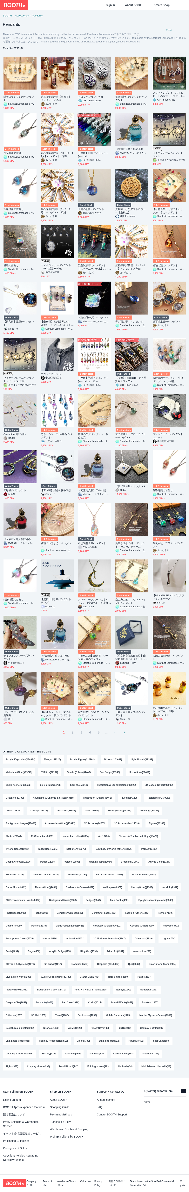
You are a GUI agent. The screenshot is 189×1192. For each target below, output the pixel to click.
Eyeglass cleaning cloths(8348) (155, 900)
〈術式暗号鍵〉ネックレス (130, 486)
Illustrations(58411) (139, 772)
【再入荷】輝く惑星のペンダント (130, 714)
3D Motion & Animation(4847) (109, 938)
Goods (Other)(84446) (79, 772)
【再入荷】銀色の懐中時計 (56, 490)
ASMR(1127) (75, 1028)
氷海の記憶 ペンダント (91, 209)
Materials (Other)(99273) (19, 772)
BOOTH (7, 15)
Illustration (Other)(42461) (97, 797)
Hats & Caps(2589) (118, 977)
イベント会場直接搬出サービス (22, 1133)
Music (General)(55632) (18, 785)
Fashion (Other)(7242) (137, 913)
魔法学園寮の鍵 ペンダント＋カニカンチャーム (130, 545)
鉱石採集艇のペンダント (167, 321)
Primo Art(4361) (115, 951)
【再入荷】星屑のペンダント (18, 323)
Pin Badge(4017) (53, 964)
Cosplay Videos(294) (38, 1066)
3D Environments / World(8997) (23, 900)
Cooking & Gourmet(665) (19, 1053)
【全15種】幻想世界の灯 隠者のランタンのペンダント (56, 323)
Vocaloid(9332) (170, 887)
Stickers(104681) (113, 759)
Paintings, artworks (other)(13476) (113, 849)
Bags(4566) (34, 951)
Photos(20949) (14, 836)
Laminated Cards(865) (18, 1040)
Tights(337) (12, 1066)
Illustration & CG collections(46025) (116, 785)
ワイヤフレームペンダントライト (168, 154)
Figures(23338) (156, 823)
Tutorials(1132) (51, 1028)
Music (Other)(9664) (46, 887)
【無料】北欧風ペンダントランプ (56, 601)
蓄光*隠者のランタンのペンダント (131, 98)
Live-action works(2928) (19, 977)
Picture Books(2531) (17, 989)
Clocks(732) (83, 1040)
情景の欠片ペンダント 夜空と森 (93, 436)
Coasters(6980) (14, 925)
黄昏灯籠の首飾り (163, 490)
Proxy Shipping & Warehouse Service (20, 1124)
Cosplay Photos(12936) (18, 861)
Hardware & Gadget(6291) (107, 925)
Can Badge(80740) (110, 772)
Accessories (22, 15)
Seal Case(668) (161, 1040)
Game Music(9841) (16, 887)
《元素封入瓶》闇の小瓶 (17, 539)
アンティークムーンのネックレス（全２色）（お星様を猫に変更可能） (93, 601)
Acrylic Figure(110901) (82, 759)
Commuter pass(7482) (104, 913)
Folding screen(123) (98, 1066)
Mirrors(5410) (50, 938)
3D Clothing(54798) (50, 785)
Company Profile (31, 1183)
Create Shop (162, 5)
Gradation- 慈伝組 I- (14, 434)
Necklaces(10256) (77, 874)
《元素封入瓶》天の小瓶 (92, 490)
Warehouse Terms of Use (66, 1183)
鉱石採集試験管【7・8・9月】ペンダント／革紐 (56, 211)
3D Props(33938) (39, 810)
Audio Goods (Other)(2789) (56, 977)
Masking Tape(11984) (100, 861)
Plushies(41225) (129, 797)
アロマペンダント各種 (91, 96)
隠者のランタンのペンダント (18, 98)
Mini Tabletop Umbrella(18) (156, 1066)
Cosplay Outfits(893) (151, 1028)
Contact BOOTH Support (112, 1114)
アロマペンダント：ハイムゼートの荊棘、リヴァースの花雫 (168, 94)
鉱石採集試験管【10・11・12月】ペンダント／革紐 (57, 155)
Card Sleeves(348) (123, 1053)
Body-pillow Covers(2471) (51, 989)
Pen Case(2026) (70, 1002)
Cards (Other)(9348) (142, 887)
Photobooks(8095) (16, 913)
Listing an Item (12, 1099)
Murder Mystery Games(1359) (155, 1015)
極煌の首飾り (11, 265)
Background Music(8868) (63, 900)
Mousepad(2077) (149, 989)
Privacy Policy (98, 1183)
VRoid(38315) (13, 810)
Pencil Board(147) (68, 1066)
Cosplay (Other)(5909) (142, 925)
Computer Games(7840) (70, 913)
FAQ (99, 1107)
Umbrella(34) (125, 1066)
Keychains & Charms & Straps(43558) (53, 797)
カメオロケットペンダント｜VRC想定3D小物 (56, 267)
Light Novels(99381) (142, 759)
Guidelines (85, 1181)
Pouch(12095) (48, 861)
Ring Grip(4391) (89, 951)
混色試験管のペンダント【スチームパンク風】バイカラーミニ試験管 (93, 267)
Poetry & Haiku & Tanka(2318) (91, 989)
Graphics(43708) (15, 797)
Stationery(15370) (76, 849)
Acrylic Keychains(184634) (20, 759)
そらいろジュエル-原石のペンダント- (56, 436)
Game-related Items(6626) (70, 925)
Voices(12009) (72, 861)
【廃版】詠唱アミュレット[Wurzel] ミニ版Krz (93, 379)
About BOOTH (134, 5)
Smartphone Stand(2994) (162, 964)
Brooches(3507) (79, 964)
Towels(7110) (165, 913)
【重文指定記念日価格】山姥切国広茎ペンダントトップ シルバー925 (130, 657)
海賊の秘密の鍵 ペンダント (168, 657)
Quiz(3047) (134, 964)
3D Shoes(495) (72, 1053)
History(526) (49, 1053)
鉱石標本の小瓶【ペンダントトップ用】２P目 (168, 710)
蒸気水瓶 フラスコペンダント (168, 545)
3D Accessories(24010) (126, 823)
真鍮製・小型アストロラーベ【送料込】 (130, 211)
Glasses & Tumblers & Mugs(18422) (138, 836)
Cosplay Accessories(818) (53, 1040)
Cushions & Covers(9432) (80, 887)
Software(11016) (15, 874)
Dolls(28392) (92, 810)
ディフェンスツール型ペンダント (18, 657)
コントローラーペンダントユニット (168, 436)
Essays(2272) (123, 989)
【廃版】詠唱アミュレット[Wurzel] (93, 155)
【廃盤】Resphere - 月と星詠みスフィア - (130, 379)
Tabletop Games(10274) (46, 874)
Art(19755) (104, 836)
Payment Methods (61, 1114)
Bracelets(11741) (130, 861)
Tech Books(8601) (120, 900)
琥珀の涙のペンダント (165, 265)
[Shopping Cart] (180, 5)
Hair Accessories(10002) (109, 874)
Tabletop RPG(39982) (159, 797)
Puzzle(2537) (145, 977)
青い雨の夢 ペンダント (129, 321)
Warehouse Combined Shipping (69, 1129)
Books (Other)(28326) (119, 810)
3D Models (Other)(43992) (159, 785)
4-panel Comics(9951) (144, 874)
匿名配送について (14, 1114)
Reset (169, 30)
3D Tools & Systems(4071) (20, 964)
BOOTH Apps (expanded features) (24, 1107)
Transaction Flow (60, 1121)
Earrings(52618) (79, 785)
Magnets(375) (97, 1053)
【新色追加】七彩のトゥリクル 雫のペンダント (168, 211)
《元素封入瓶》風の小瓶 (129, 148)
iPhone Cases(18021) (17, 849)
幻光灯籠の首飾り (13, 599)
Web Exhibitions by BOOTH (66, 1136)
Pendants (37, 15)
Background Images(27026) (21, 823)
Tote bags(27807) (149, 810)
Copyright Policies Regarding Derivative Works (20, 1157)
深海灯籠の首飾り (13, 209)
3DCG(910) (125, 1028)
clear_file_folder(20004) (76, 836)
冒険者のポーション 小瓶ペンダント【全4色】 (168, 379)
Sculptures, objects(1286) (20, 1028)
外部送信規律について (117, 1183)
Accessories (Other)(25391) (60, 823)
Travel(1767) (62, 1015)
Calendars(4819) (144, 938)
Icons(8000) (41, 913)
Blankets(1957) (150, 1002)
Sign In (110, 5)
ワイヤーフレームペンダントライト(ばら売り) (18, 379)
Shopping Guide (59, 1107)
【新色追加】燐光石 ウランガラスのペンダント (93, 657)
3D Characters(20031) (43, 836)
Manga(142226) (52, 759)
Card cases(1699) (87, 1015)
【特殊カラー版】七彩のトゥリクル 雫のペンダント (56, 714)
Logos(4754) (168, 938)
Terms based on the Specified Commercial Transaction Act (152, 1183)
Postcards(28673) (66, 810)
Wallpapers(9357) (112, 887)
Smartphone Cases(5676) (20, 938)
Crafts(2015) (95, 1002)
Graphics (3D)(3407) (108, 964)
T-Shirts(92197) (49, 772)
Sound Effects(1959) (122, 1002)
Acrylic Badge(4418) (60, 951)
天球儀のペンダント (14, 490)
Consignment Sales (15, 1148)
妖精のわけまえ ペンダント (56, 545)
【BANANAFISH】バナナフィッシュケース (168, 597)
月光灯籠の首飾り (13, 153)
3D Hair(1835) (38, 1015)
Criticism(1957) (14, 1015)
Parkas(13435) (149, 849)
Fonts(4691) (12, 951)
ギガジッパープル (51, 373)
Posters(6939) (39, 925)
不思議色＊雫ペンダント (92, 543)
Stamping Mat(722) (109, 1040)
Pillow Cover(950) (100, 1028)
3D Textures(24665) (94, 823)
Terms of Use (47, 1183)
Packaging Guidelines (16, 1140)
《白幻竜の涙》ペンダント (93, 317)
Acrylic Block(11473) (159, 861)
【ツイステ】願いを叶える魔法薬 (18, 714)
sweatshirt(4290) (142, 951)
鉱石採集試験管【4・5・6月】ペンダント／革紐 (130, 267)
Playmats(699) (136, 1040)
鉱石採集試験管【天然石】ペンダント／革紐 (56, 98)
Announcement (106, 1099)
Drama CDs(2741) (89, 977)
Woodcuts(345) (150, 1053)
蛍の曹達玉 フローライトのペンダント (130, 436)
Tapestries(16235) (48, 849)
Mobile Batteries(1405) (118, 1015)
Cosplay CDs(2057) (16, 1002)
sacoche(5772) (171, 925)
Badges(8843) (93, 900)
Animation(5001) (75, 938)
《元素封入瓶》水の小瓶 (55, 655)
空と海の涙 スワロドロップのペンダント (130, 601)
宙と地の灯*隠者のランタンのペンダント (94, 714)
